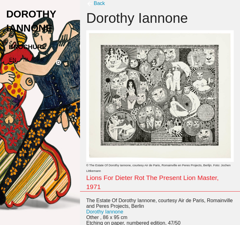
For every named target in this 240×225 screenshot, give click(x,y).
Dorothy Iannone (104, 211)
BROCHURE (27, 46)
